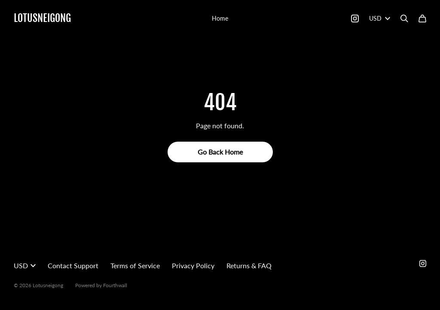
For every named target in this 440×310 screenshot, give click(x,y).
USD (379, 18)
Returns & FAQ (249, 265)
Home (220, 18)
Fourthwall (115, 285)
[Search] (404, 18)
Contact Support (73, 265)
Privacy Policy (193, 265)
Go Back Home (220, 152)
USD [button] (25, 265)
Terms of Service (135, 265)
